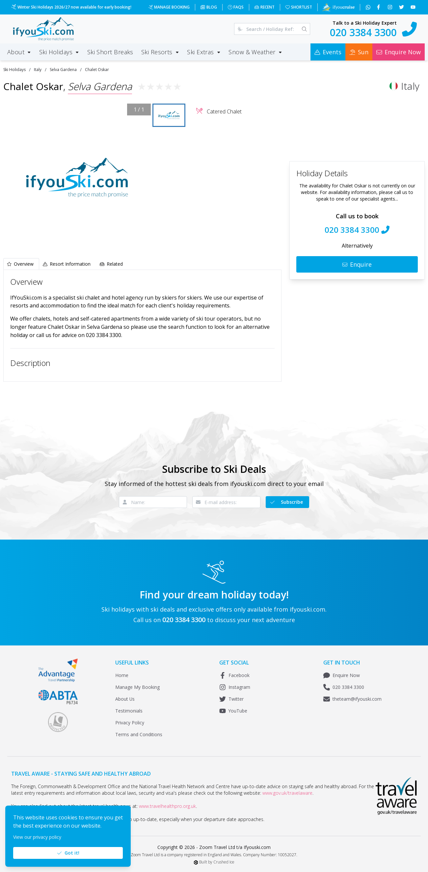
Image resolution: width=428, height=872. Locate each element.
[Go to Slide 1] (168, 116)
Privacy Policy (129, 722)
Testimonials (129, 711)
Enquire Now (341, 675)
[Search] (304, 29)
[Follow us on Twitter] (402, 7)
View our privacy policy (37, 837)
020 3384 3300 (343, 687)
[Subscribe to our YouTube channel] (414, 7)
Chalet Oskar (97, 69)
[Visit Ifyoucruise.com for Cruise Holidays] (338, 7)
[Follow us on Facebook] (379, 7)
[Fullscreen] (141, 241)
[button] (77, 178)
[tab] (21, 264)
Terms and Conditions (138, 734)
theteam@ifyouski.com (352, 699)
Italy (37, 69)
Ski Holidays (14, 69)
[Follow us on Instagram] (391, 7)
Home (121, 675)
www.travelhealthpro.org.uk (167, 806)
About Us (125, 699)
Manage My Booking (137, 687)
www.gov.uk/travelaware (287, 793)
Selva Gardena (63, 69)
